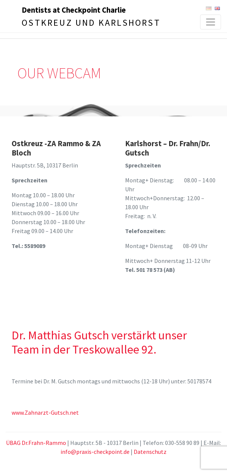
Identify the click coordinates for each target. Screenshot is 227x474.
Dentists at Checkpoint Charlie (74, 10)
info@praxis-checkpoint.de (95, 451)
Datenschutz (150, 451)
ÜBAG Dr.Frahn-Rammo (36, 442)
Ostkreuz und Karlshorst (91, 22)
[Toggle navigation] (210, 22)
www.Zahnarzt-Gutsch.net (45, 412)
